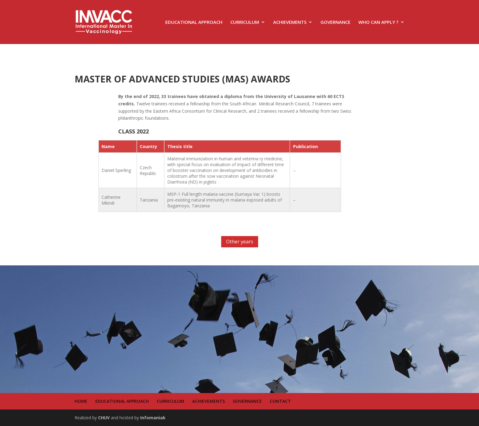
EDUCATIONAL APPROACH (193, 22)
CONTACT (280, 401)
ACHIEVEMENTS (289, 22)
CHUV (104, 418)
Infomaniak (153, 418)
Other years (239, 241)
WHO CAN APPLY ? (378, 22)
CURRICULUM (244, 22)
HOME (81, 401)
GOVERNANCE (335, 22)
